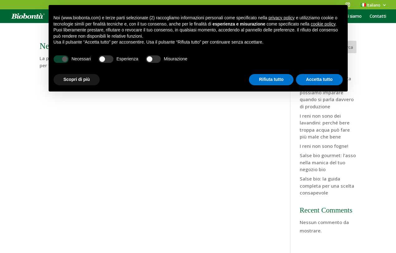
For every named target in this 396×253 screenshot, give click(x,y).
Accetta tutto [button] (319, 79)
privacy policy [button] (282, 17)
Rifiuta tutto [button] (271, 79)
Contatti (378, 16)
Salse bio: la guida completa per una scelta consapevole (327, 186)
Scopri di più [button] (77, 79)
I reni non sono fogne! (324, 146)
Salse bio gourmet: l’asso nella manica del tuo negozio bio (328, 162)
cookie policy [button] (323, 23)
